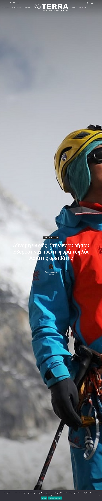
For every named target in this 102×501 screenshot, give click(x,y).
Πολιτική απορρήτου (55, 498)
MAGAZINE (83, 7)
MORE (74, 7)
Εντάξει (44, 498)
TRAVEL (27, 7)
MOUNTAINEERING (51, 238)
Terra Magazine (51, 272)
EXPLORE (5, 7)
